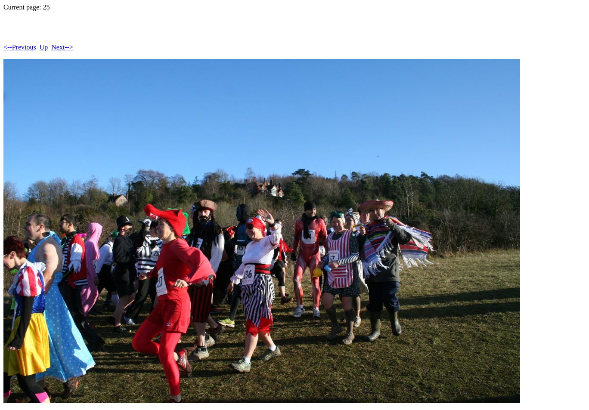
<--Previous (19, 47)
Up (44, 47)
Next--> (62, 47)
